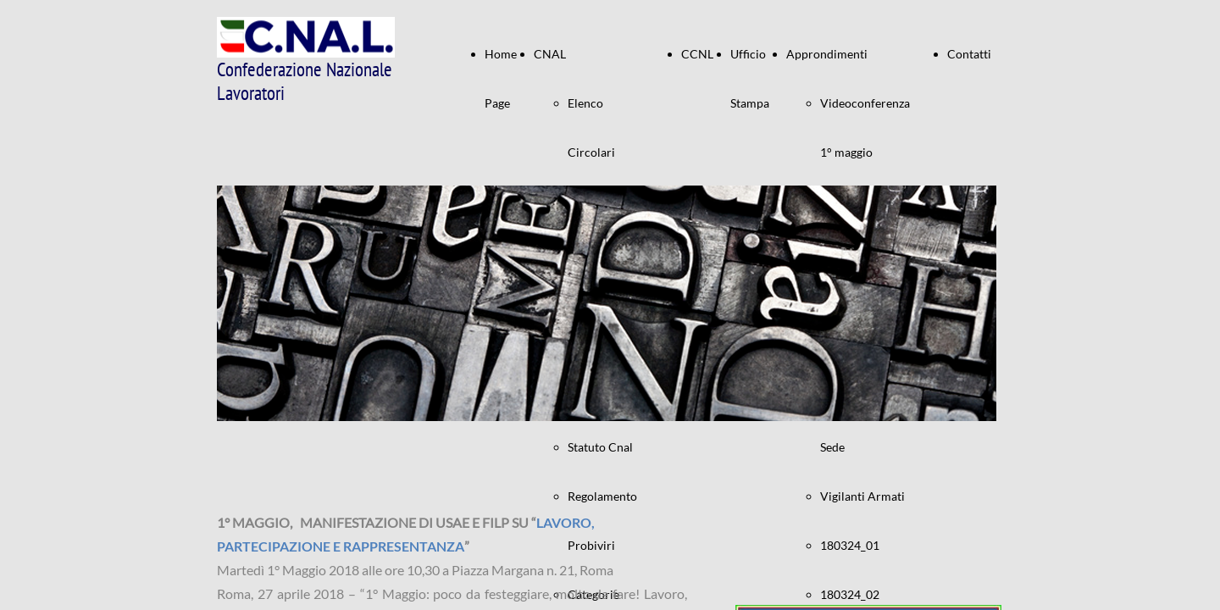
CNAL (550, 54)
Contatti (969, 54)
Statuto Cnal (600, 447)
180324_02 (849, 594)
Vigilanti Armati (862, 496)
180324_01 (849, 545)
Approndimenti (827, 54)
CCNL (697, 54)
